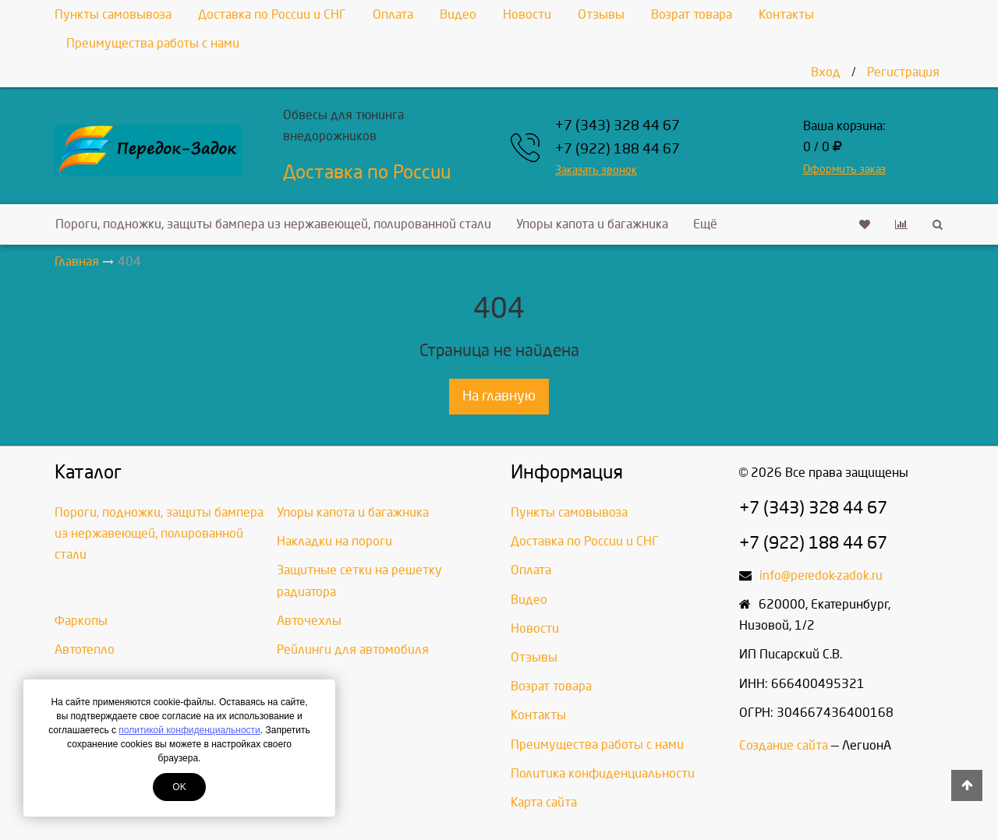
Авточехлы (309, 620)
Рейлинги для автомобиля (353, 649)
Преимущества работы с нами (152, 43)
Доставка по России (367, 172)
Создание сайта (783, 745)
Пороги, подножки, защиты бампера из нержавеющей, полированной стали (273, 224)
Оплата (393, 14)
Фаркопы (81, 620)
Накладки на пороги (334, 541)
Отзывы (601, 14)
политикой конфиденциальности (189, 730)
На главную (499, 396)
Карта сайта (544, 802)
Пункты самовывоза (113, 14)
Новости (527, 14)
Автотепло (85, 649)
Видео (458, 14)
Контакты (786, 14)
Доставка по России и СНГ (272, 14)
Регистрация (903, 72)
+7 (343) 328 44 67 (617, 125)
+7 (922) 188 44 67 (617, 149)
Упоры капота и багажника (592, 224)
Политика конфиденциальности (603, 773)
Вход (826, 72)
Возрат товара (691, 14)
